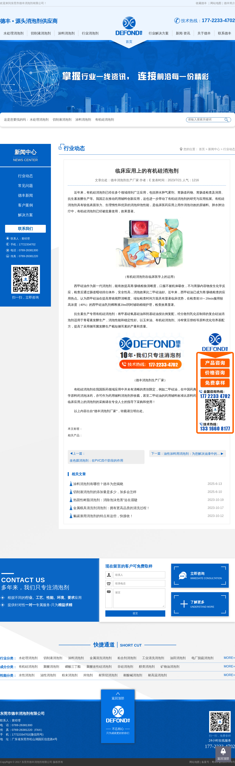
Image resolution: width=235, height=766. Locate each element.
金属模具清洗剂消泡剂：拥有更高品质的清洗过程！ (110, 507)
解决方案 (25, 215)
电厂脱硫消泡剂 (202, 658)
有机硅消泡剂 (104, 119)
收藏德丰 (201, 3)
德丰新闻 (25, 195)
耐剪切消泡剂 (108, 675)
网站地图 (215, 3)
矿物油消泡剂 (170, 666)
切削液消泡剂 (41, 33)
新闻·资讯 (183, 33)
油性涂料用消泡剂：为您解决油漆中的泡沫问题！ (192, 453)
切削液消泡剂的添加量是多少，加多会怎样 (103, 491)
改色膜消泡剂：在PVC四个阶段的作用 (96, 460)
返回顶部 (223, 758)
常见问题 (25, 186)
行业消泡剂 (90, 33)
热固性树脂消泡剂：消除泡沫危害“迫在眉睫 (103, 499)
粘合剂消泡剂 (127, 658)
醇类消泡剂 (147, 666)
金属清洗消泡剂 (101, 658)
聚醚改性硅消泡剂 (99, 666)
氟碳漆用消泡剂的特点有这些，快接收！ (101, 515)
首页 (202, 149)
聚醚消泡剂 (51, 666)
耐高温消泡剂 (157, 675)
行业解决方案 (159, 33)
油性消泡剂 (48, 675)
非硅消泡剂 (125, 666)
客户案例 (25, 205)
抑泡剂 (88, 675)
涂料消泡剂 (66, 33)
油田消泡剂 (178, 658)
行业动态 (25, 176)
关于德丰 (204, 33)
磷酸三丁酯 (73, 666)
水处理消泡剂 (14, 33)
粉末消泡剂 (70, 675)
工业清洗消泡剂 (153, 658)
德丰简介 (229, 3)
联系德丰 (224, 33)
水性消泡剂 (26, 675)
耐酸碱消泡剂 (132, 675)
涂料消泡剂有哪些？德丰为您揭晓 (96, 483)
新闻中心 (214, 149)
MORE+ (229, 657)
